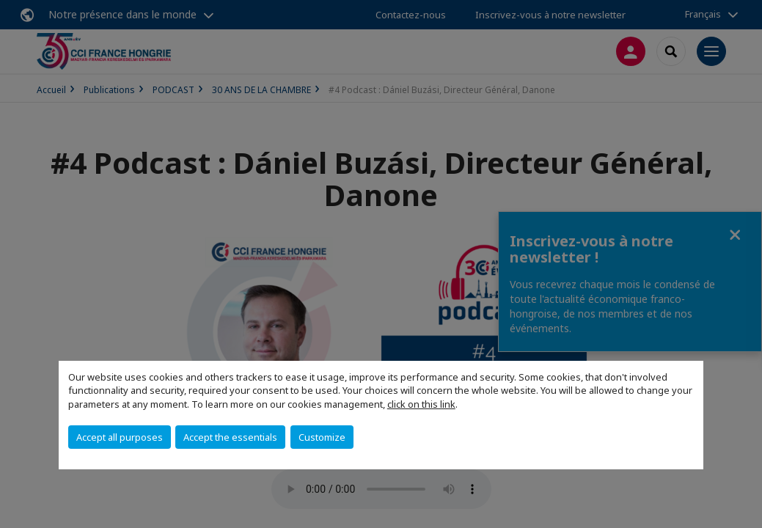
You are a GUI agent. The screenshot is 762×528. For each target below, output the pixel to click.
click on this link (421, 404)
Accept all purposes (119, 437)
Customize (321, 437)
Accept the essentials (230, 437)
